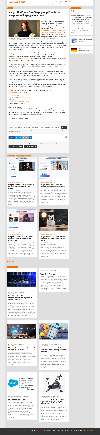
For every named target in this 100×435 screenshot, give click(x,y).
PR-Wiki (56, 1)
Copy (64, 127)
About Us (89, 4)
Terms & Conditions (62, 430)
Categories (52, 4)
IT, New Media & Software (25, 18)
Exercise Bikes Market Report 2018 (48, 397)
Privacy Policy (54, 430)
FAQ (44, 430)
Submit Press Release (62, 4)
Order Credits (71, 4)
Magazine (83, 4)
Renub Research (44, 345)
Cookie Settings (89, 430)
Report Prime (11, 293)
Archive (78, 4)
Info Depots (10, 397)
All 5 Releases (12, 262)
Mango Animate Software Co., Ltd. (24, 19)
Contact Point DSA (71, 430)
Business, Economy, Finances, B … (53, 344)
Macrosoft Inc (11, 345)
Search (88, 1)
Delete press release (16, 146)
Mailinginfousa (43, 271)
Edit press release (30, 146)
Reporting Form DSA (80, 430)
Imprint (60, 1)
